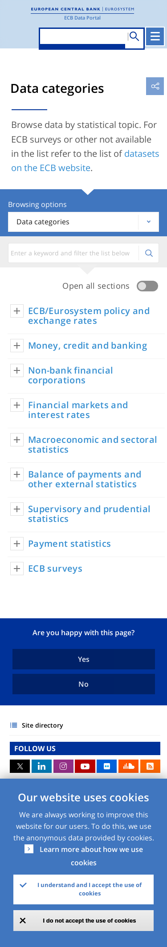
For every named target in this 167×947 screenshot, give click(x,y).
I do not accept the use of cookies (89, 920)
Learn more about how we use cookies (91, 855)
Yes (84, 659)
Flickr (107, 766)
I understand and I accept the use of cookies (89, 889)
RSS (150, 766)
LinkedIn (42, 766)
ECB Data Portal (82, 17)
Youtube (85, 766)
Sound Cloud (128, 766)
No (83, 684)
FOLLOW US (35, 748)
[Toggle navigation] (155, 36)
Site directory (42, 725)
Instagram (63, 766)
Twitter (20, 766)
